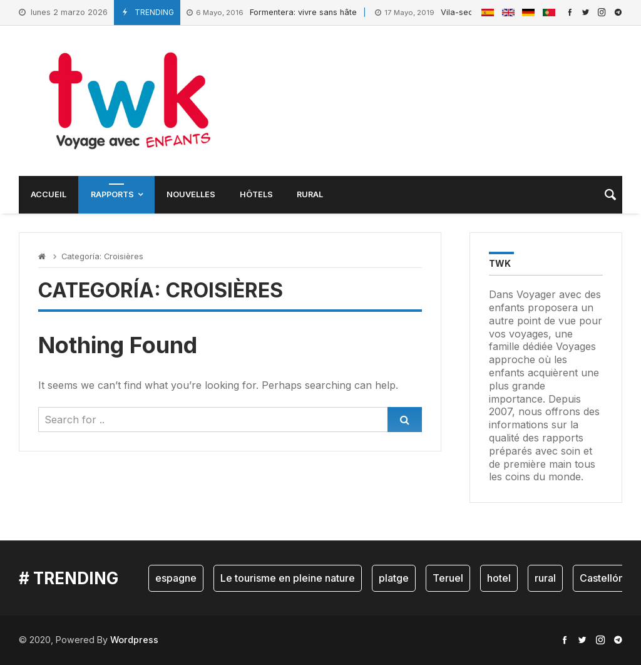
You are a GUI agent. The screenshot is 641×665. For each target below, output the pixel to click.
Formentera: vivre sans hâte (272, 13)
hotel (499, 578)
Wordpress (134, 639)
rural (545, 578)
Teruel (448, 578)
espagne (176, 578)
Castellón (602, 578)
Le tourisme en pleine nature (287, 578)
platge (394, 578)
